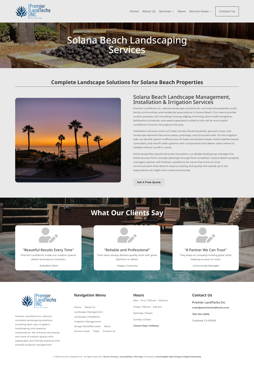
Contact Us (227, 11)
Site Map (138, 356)
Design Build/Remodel (87, 326)
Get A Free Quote (149, 182)
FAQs (96, 331)
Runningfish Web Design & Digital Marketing (178, 356)
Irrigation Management (87, 321)
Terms (106, 356)
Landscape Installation (87, 317)
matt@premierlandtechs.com (210, 307)
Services (165, 11)
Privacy (114, 356)
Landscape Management (88, 312)
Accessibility (126, 356)
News (182, 11)
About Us (149, 11)
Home (134, 11)
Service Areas (199, 11)
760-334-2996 (200, 314)
